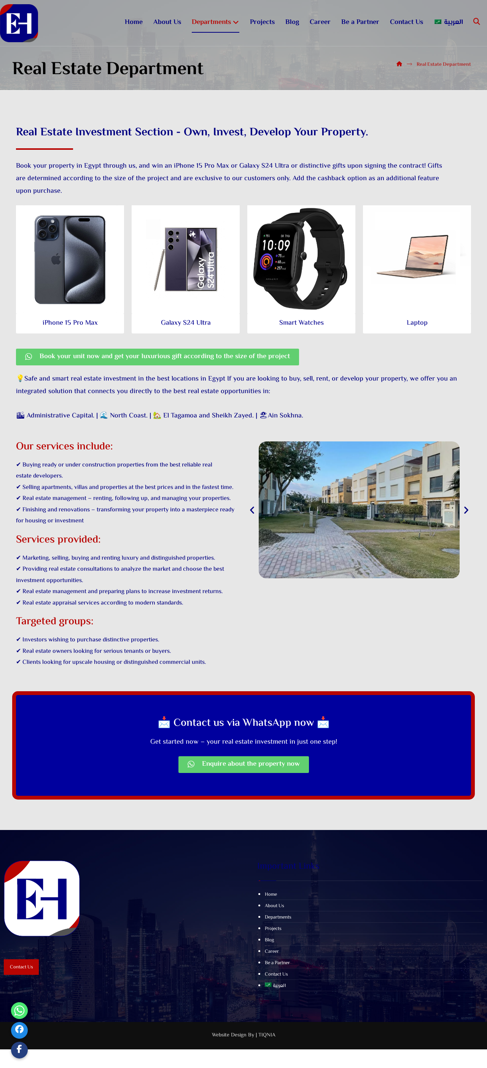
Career (272, 974)
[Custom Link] (19, 1050)
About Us (274, 929)
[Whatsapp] (19, 1010)
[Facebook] (19, 1030)
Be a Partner (277, 986)
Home (271, 917)
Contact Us (276, 997)
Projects (273, 951)
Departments (278, 940)
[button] (252, 518)
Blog (269, 963)
